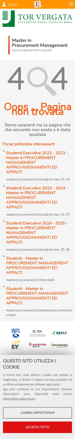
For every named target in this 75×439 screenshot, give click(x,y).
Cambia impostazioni (37, 413)
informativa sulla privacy (19, 399)
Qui (5, 389)
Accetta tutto (37, 427)
